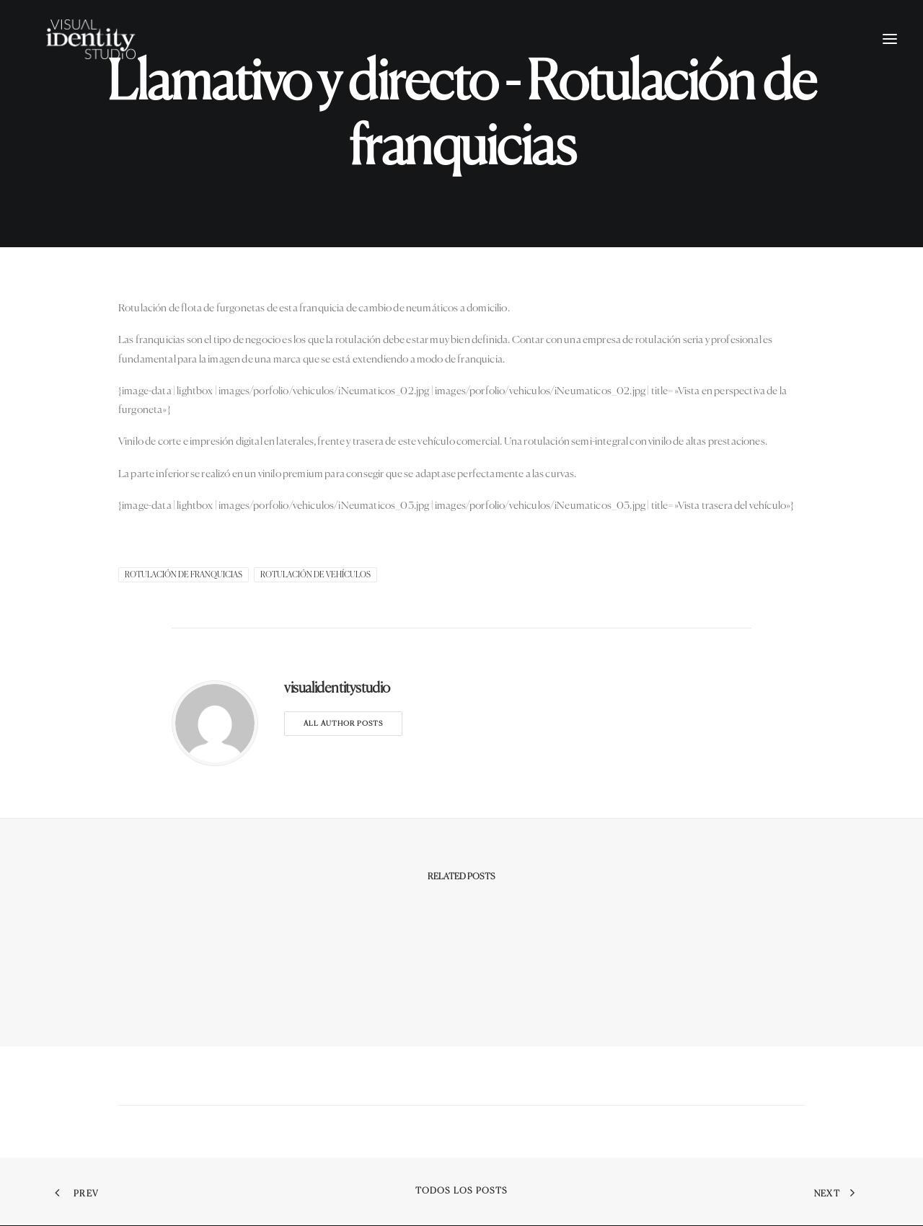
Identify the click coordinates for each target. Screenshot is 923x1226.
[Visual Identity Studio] (107, 55)
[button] (890, 55)
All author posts (343, 723)
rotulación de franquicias (183, 575)
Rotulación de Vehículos (315, 575)
